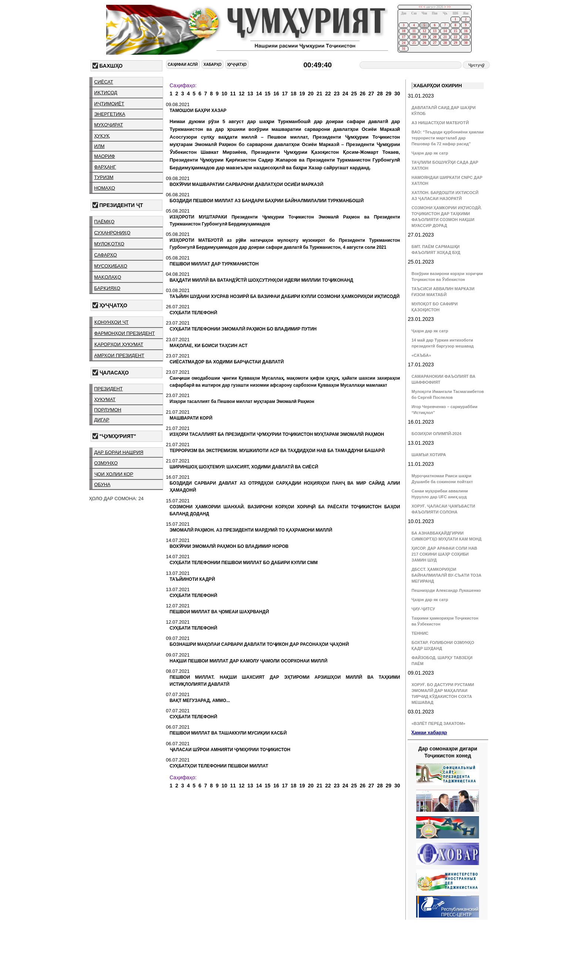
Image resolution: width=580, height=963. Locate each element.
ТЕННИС (419, 633)
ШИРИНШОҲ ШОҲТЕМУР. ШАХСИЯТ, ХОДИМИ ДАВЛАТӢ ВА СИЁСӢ (244, 466)
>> (449, 7)
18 (413, 37)
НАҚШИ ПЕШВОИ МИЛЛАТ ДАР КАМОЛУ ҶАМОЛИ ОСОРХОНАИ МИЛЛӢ (248, 661)
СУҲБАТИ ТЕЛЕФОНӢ (194, 312)
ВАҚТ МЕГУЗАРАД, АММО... (200, 700)
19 (424, 37)
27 (434, 43)
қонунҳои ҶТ (111, 322)
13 (434, 31)
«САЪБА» (421, 355)
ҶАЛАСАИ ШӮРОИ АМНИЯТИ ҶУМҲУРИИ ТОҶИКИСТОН (230, 749)
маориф (104, 156)
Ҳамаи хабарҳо (429, 732)
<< (421, 7)
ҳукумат (105, 399)
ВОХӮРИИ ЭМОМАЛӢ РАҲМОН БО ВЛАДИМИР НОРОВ (229, 546)
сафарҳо (105, 255)
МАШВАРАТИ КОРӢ (191, 418)
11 (414, 31)
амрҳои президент (119, 355)
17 (403, 37)
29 (455, 43)
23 (465, 37)
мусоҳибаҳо (111, 266)
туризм (104, 177)
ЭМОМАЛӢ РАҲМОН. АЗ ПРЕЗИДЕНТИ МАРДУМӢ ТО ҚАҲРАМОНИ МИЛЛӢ (251, 530)
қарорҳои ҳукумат (119, 344)
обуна (102, 484)
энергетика (109, 114)
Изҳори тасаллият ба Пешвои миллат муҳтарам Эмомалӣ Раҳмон (242, 401)
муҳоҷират (108, 125)
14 (444, 31)
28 (444, 43)
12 (424, 31)
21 (444, 37)
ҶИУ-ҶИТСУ (423, 609)
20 (434, 37)
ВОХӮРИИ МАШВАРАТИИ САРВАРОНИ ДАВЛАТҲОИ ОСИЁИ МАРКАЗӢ (246, 184)
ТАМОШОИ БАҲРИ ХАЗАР (198, 110)
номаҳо (104, 188)
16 (465, 31)
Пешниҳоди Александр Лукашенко (445, 590)
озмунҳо (106, 463)
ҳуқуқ (102, 136)
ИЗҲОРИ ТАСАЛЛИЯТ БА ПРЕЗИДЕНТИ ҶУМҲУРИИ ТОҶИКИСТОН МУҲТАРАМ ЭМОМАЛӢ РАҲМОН (277, 434)
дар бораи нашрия (119, 452)
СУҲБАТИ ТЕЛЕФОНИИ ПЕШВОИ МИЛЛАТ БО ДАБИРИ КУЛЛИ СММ (244, 562)
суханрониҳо (112, 232)
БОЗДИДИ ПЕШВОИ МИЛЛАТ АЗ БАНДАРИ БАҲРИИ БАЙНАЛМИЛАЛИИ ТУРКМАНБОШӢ (267, 200)
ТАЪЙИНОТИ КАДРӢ (192, 579)
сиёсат (103, 82)
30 (465, 43)
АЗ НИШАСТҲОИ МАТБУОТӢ (439, 123)
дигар (101, 420)
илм (99, 146)
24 (403, 43)
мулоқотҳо (109, 244)
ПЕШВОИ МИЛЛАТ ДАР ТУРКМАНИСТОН (214, 264)
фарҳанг (105, 167)
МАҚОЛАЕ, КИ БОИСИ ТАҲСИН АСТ (209, 345)
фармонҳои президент (124, 333)
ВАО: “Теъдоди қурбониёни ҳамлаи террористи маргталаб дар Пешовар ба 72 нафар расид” (447, 138)
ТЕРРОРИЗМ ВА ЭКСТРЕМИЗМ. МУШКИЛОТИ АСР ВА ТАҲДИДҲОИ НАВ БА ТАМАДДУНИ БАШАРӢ (277, 450)
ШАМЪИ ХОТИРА (428, 454)
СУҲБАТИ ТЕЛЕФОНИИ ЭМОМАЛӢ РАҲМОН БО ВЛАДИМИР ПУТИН (243, 329)
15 (455, 31)
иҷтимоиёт (109, 103)
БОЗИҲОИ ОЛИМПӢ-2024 (436, 433)
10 (403, 31)
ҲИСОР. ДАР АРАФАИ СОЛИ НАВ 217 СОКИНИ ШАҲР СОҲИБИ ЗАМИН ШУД (444, 554)
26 (424, 43)
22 (455, 37)
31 (403, 49)
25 (413, 43)
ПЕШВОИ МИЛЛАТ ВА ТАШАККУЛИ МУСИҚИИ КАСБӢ (228, 733)
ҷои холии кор (114, 474)
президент (108, 388)
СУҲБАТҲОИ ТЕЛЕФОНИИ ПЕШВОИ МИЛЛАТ (219, 766)
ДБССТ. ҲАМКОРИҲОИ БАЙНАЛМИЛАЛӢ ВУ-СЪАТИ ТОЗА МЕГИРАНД (446, 575)
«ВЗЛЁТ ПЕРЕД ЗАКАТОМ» (438, 723)
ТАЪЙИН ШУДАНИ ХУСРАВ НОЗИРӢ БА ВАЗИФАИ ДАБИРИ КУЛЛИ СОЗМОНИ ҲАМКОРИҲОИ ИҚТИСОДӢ (284, 296)
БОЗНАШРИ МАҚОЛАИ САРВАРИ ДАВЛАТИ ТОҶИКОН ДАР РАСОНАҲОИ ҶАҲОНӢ (259, 644)
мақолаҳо (107, 277)
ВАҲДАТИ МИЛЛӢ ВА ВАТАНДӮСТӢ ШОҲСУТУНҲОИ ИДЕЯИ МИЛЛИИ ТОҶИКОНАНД (261, 280)
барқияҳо (107, 288)
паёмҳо (104, 221)
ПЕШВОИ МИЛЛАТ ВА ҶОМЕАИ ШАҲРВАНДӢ (219, 611)
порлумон (107, 410)
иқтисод (106, 92)
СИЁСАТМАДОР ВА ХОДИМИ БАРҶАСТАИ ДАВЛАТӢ (227, 361)
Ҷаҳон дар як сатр (429, 153)
